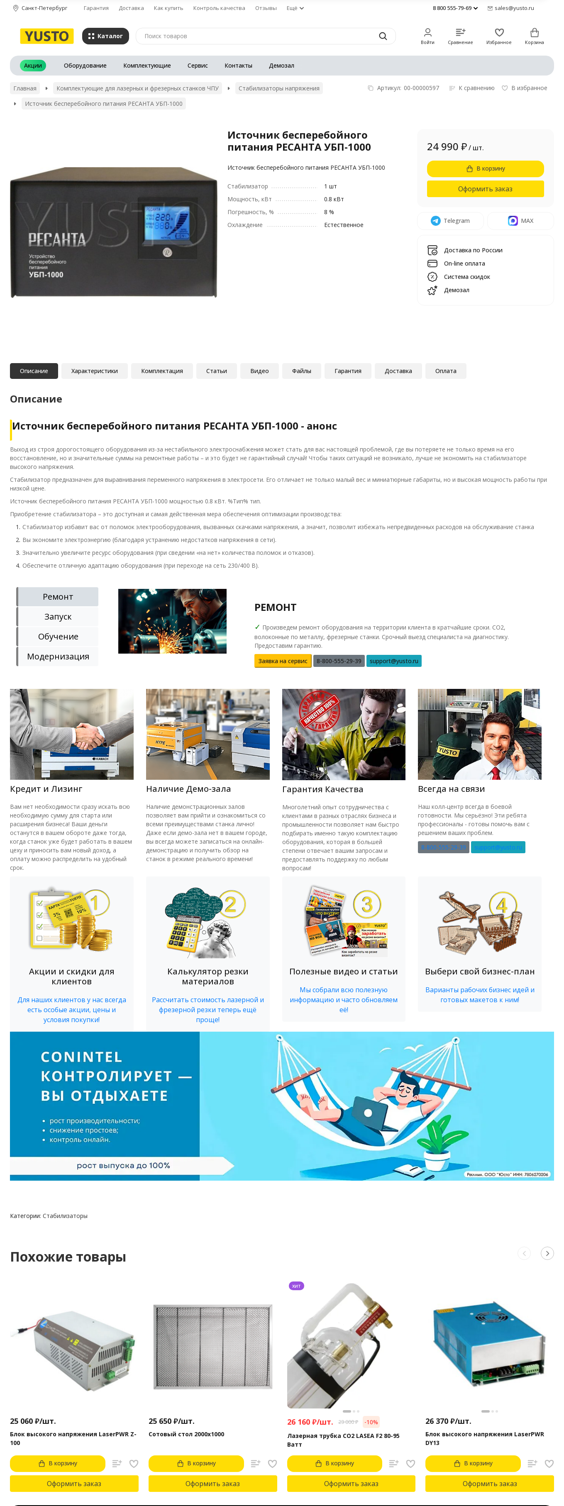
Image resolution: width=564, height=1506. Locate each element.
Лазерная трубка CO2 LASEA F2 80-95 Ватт (343, 1440)
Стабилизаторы (65, 1216)
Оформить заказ (485, 188)
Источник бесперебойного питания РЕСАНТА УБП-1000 (104, 103)
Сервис (198, 65)
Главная (25, 88)
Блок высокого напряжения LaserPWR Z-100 (73, 1438)
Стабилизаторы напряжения (279, 88)
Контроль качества (219, 8)
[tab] (57, 597)
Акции (33, 65)
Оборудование (85, 65)
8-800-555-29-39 (443, 847)
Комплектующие (147, 65)
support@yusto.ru (498, 847)
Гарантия (96, 8)
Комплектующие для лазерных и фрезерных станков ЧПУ (137, 88)
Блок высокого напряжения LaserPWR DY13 (484, 1438)
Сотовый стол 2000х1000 (186, 1434)
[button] (72, 954)
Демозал (281, 65)
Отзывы (266, 8)
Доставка (131, 8)
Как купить (168, 8)
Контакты (238, 65)
